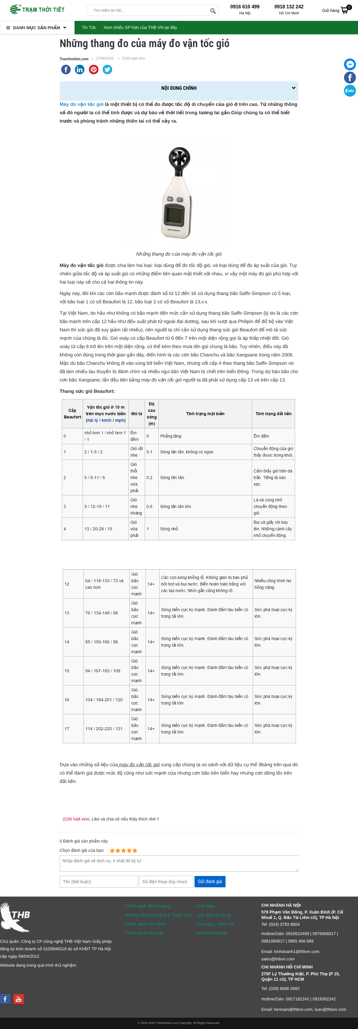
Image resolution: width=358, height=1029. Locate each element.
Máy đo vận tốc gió (82, 104)
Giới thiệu (206, 906)
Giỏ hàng (337, 9)
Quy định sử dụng (214, 915)
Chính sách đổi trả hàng (147, 906)
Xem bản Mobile (212, 933)
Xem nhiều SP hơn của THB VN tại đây (140, 27)
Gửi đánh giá (210, 881)
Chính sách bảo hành (145, 924)
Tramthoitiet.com (74, 59)
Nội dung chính (179, 88)
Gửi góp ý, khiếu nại (215, 924)
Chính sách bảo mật (144, 933)
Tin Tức (89, 27)
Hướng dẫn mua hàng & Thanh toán (158, 915)
